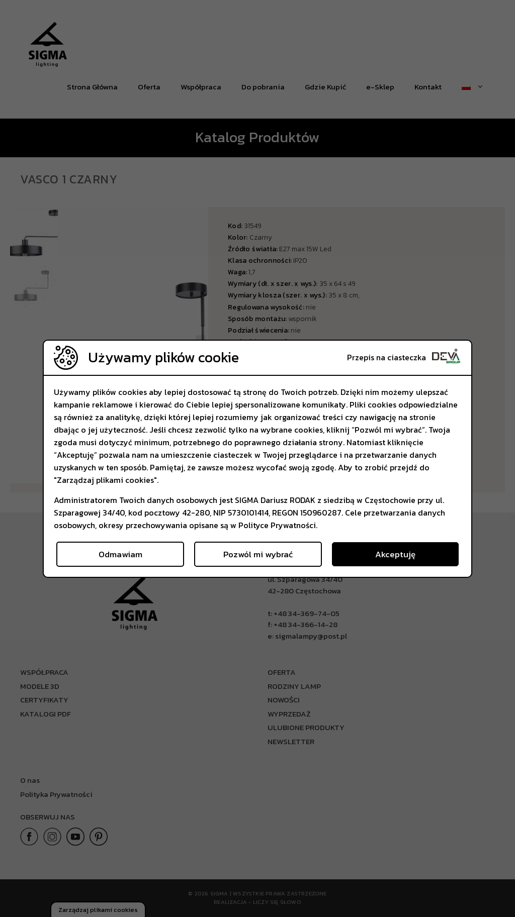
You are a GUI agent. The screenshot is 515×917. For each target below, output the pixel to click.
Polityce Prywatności (277, 525)
